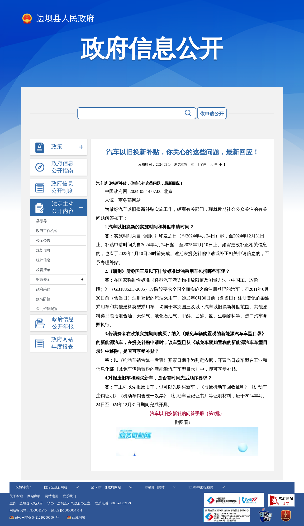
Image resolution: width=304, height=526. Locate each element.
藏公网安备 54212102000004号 (37, 517)
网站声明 (34, 496)
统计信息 (43, 260)
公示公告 (43, 240)
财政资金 (43, 279)
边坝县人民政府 (58, 19)
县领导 (41, 221)
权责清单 (43, 270)
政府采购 (43, 289)
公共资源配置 (46, 309)
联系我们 (69, 496)
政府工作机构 (46, 231)
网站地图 (51, 496)
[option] (168, 191)
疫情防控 (43, 299)
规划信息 (43, 250)
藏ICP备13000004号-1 (66, 510)
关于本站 (16, 496)
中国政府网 (116, 191)
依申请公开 (212, 113)
